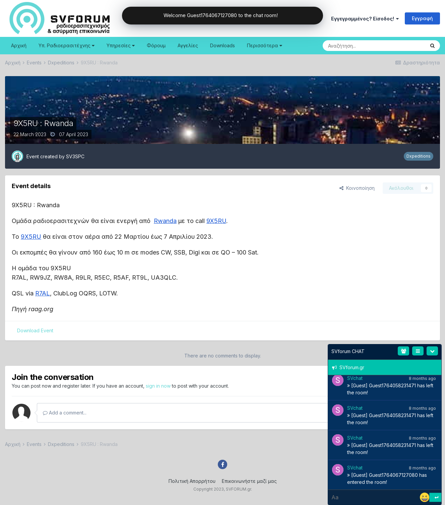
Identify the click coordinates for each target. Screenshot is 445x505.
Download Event (35, 330)
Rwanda (165, 220)
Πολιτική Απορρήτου (192, 481)
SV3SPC (75, 156)
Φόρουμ (156, 45)
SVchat (355, 378)
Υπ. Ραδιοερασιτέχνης (66, 45)
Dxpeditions (418, 156)
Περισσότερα (264, 45)
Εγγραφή (422, 18)
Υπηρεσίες (121, 45)
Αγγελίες (188, 45)
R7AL (42, 293)
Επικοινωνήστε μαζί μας (249, 481)
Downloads (222, 45)
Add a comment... (64, 412)
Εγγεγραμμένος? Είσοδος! (365, 18)
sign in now (158, 386)
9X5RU (216, 220)
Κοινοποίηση (357, 188)
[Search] (357, 45)
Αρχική (18, 45)
